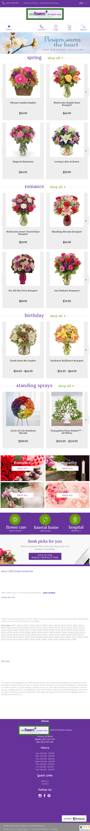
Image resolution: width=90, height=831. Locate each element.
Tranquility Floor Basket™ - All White (67, 431)
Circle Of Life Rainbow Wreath (23, 431)
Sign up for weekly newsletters (45, 556)
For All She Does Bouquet (23, 290)
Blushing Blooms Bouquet (67, 231)
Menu (9, 29)
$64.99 (67, 113)
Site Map (54, 829)
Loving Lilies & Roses (67, 161)
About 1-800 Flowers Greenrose (17, 571)
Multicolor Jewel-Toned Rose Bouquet (23, 232)
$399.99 (23, 441)
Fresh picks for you (45, 544)
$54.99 (23, 113)
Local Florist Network (39, 829)
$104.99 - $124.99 (67, 441)
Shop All (54, 58)
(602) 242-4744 (12, 3)
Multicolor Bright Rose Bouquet (67, 103)
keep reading (49, 592)
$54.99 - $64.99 (23, 371)
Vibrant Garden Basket (23, 102)
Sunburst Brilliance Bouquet (67, 360)
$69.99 (23, 242)
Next (86, 92)
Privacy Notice (22, 829)
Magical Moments (23, 161)
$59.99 (67, 172)
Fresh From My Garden (23, 360)
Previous (3, 92)
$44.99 (23, 172)
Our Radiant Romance (67, 290)
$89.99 (23, 301)
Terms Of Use (9, 829)
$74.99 (67, 301)
